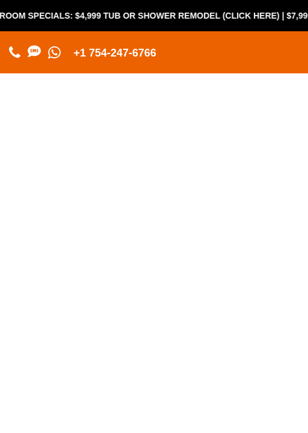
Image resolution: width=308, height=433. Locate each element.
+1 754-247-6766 (114, 53)
